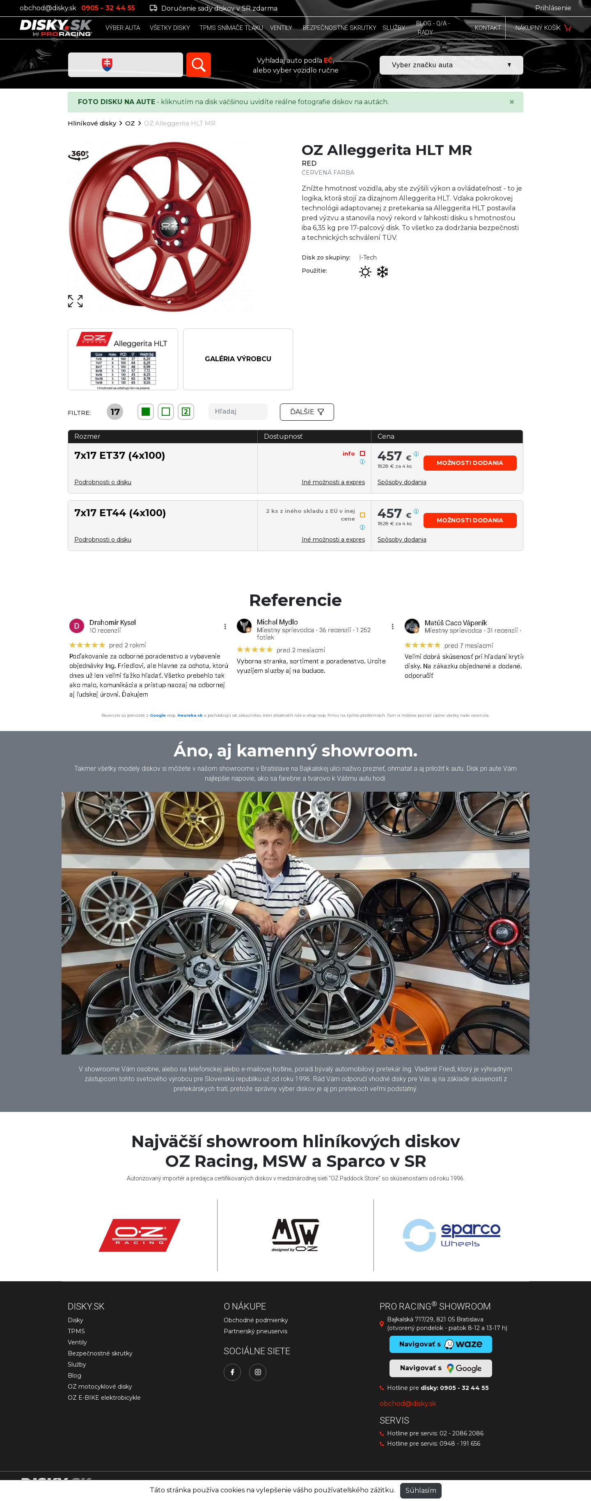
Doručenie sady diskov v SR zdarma (213, 8)
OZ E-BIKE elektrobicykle (104, 1397)
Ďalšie (307, 412)
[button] (470, 463)
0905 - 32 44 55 (464, 1388)
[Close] (512, 102)
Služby (77, 1364)
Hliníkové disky (92, 123)
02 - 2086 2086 (461, 1433)
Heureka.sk (190, 715)
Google (158, 715)
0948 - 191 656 (460, 1443)
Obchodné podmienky (256, 1320)
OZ (130, 123)
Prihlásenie (553, 8)
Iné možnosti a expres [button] (333, 482)
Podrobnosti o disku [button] (102, 482)
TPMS (76, 1331)
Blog (74, 1375)
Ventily (77, 1342)
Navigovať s (440, 1368)
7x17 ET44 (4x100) (120, 513)
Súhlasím (420, 1490)
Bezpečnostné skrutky (100, 1353)
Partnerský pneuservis (255, 1331)
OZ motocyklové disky (100, 1386)
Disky (75, 1320)
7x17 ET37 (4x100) (119, 455)
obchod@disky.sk (48, 8)
